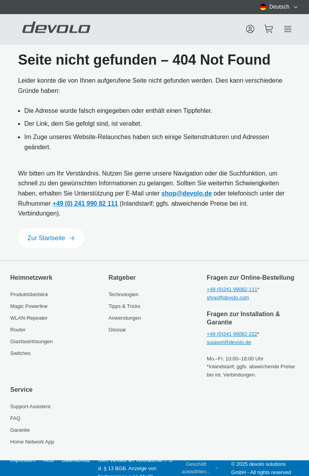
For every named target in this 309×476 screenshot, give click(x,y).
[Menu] (250, 29)
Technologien (124, 294)
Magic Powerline (28, 306)
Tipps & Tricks (124, 306)
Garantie (20, 430)
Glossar (117, 330)
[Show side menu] (288, 29)
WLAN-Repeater (28, 318)
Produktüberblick (29, 294)
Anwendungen (125, 318)
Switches (20, 353)
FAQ (15, 418)
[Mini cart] (269, 29)
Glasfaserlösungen (31, 341)
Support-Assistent (30, 406)
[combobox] (279, 7)
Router (17, 330)
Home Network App (32, 442)
